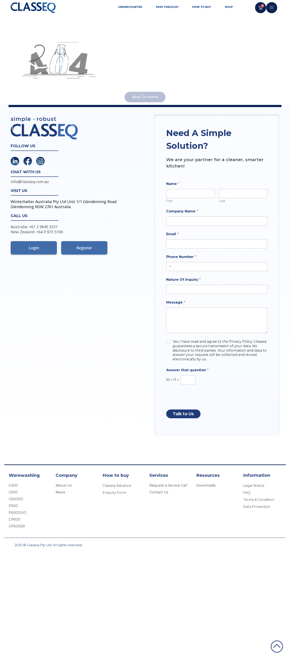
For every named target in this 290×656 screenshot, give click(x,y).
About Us (64, 485)
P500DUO (17, 513)
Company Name (182, 211)
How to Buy (202, 7)
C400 (13, 485)
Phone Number (181, 257)
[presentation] (198, 406)
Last (222, 201)
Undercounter (131, 7)
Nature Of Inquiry (183, 280)
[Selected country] (169, 266)
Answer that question (187, 370)
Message (175, 302)
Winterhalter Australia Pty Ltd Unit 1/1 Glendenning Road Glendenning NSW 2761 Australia (64, 204)
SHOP (229, 7)
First (169, 201)
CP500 (14, 519)
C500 (13, 492)
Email (172, 234)
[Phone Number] (216, 266)
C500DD (16, 499)
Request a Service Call (168, 485)
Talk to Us (183, 413)
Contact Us (158, 492)
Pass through (168, 7)
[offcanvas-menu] (271, 7)
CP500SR (17, 526)
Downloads (205, 485)
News (60, 492)
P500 (13, 506)
